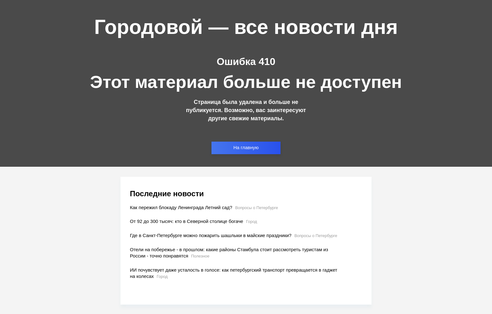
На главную (246, 147)
